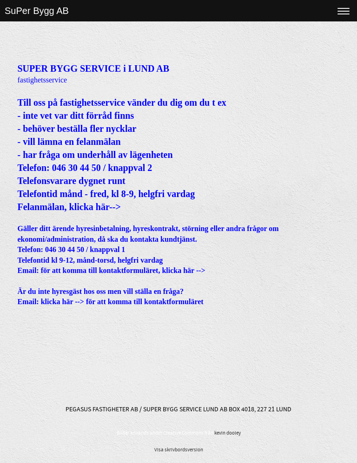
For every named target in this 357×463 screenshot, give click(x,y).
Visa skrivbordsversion (178, 450)
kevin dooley (227, 433)
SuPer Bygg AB (37, 11)
